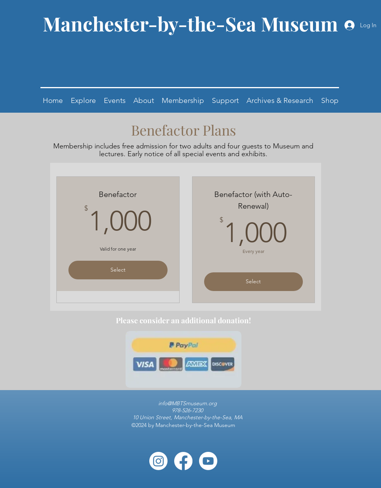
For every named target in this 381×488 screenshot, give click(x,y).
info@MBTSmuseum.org (187, 403)
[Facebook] (183, 461)
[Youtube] (208, 461)
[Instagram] (158, 461)
